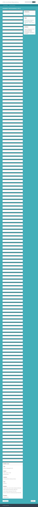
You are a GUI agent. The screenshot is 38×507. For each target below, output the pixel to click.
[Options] (33, 2)
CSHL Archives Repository (11, 2)
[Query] (30, 2)
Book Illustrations (27, 20)
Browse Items (5, 5)
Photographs (26, 22)
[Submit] (34, 2)
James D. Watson (27, 14)
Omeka (10, 505)
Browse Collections (12, 5)
